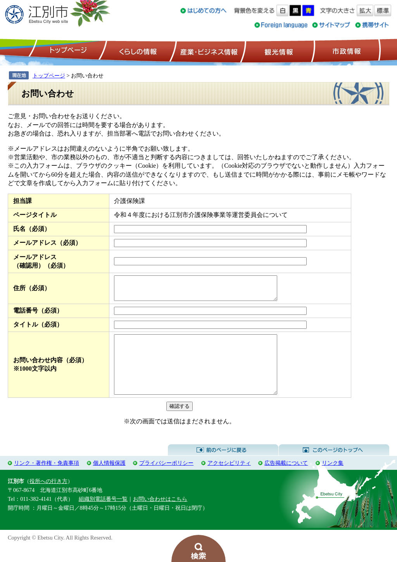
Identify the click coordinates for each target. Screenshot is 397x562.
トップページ (67, 50)
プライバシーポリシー (166, 479)
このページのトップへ (334, 466)
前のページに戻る (223, 466)
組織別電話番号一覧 (103, 515)
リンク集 (332, 479)
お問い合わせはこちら (160, 515)
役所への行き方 (48, 497)
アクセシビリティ (229, 479)
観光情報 (277, 50)
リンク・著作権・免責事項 (46, 479)
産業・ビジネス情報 (207, 50)
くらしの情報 (137, 50)
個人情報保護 (109, 479)
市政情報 (346, 50)
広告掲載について (286, 479)
